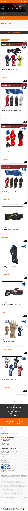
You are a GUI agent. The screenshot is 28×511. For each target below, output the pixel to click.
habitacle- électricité (12, 479)
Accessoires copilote (4, 485)
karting (11, 482)
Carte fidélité (14, 415)
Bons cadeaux (4, 460)
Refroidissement (19, 490)
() (25, 1)
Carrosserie (12, 496)
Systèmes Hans (3, 486)
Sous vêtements (11, 485)
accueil (2, 20)
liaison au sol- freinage (5, 481)
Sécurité (15, 486)
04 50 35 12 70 (14, 423)
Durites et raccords (13, 493)
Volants (12, 486)
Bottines (22, 482)
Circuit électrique (15, 488)
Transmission (12, 492)
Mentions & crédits (16, 503)
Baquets (8, 486)
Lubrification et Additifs (5, 490)
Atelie (2, 498)
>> (25, 36)
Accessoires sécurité (21, 486)
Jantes (21, 494)
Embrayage (23, 492)
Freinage (2, 493)
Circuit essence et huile (5, 492)
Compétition (19, 493)
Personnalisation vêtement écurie (8, 457)
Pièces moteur (13, 490)
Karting (17, 494)
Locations (3, 456)
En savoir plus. (18, 509)
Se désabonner (14, 433)
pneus (11, 481)
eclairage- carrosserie (17, 481)
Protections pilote (18, 485)
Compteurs (21, 488)
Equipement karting (12, 497)
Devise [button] (4, 1)
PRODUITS (4, 18)
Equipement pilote (4, 497)
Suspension (7, 493)
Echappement (18, 492)
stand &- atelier (17, 482)
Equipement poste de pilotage (6, 488)
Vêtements (16, 496)
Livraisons (3, 471)
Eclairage (7, 496)
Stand (25, 497)
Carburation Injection (13, 489)
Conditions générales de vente (7, 470)
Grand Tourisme (6, 476)
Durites (18, 489)
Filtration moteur (4, 489)
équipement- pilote (8, 20)
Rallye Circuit (9, 478)
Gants (13, 20)
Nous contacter (4, 446)
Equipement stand (20, 497)
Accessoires (3, 496)
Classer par (4, 40)
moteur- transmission (21, 479)
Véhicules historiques (20, 478)
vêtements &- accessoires (5, 482)
